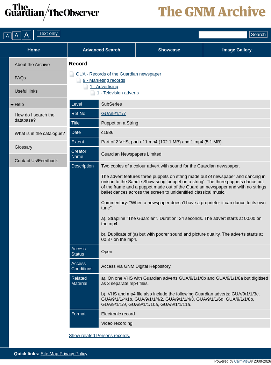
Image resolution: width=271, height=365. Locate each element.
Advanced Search (101, 49)
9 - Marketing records (104, 80)
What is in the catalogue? (40, 133)
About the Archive (32, 64)
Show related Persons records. (99, 335)
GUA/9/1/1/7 (113, 113)
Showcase (169, 49)
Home (34, 49)
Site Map (50, 353)
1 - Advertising (104, 86)
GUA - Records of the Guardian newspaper (118, 74)
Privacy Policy (73, 353)
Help (19, 104)
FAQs (20, 77)
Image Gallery (237, 49)
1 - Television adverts (118, 92)
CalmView (242, 361)
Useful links (26, 91)
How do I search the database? (35, 117)
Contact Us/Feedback (36, 160)
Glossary (24, 147)
